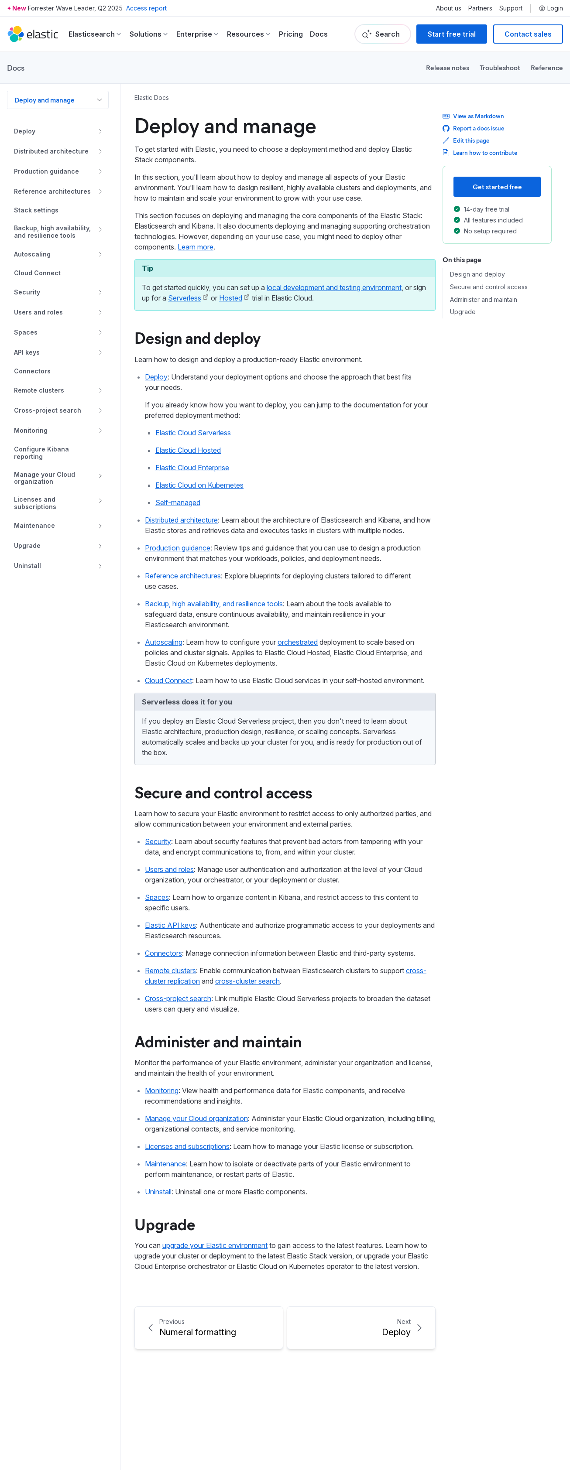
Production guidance (177, 548)
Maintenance (165, 1163)
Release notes (447, 67)
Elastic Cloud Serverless (193, 432)
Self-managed (177, 502)
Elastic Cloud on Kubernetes (199, 485)
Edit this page (466, 140)
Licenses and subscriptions (187, 1146)
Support (510, 8)
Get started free (497, 186)
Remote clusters (170, 970)
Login (551, 8)
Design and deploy (197, 337)
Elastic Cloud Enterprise (192, 467)
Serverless (184, 298)
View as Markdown (473, 116)
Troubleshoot (500, 67)
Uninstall (158, 1191)
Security (158, 841)
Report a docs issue (473, 128)
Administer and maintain (218, 1040)
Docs (319, 34)
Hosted (230, 298)
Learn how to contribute (480, 152)
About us (448, 8)
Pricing (291, 34)
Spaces (157, 897)
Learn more (195, 247)
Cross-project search (178, 998)
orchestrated (298, 642)
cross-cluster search (247, 981)
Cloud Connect (168, 680)
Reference (547, 67)
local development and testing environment (334, 287)
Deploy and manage (44, 99)
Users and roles (169, 869)
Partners (480, 8)
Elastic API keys (170, 925)
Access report (146, 8)
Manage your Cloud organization (196, 1118)
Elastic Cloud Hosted (188, 450)
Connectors (163, 953)
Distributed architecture (181, 520)
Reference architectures (183, 575)
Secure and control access (223, 791)
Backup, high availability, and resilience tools (214, 603)
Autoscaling (163, 642)
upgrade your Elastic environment (215, 1245)
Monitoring (162, 1090)
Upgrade (164, 1223)
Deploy (156, 377)
